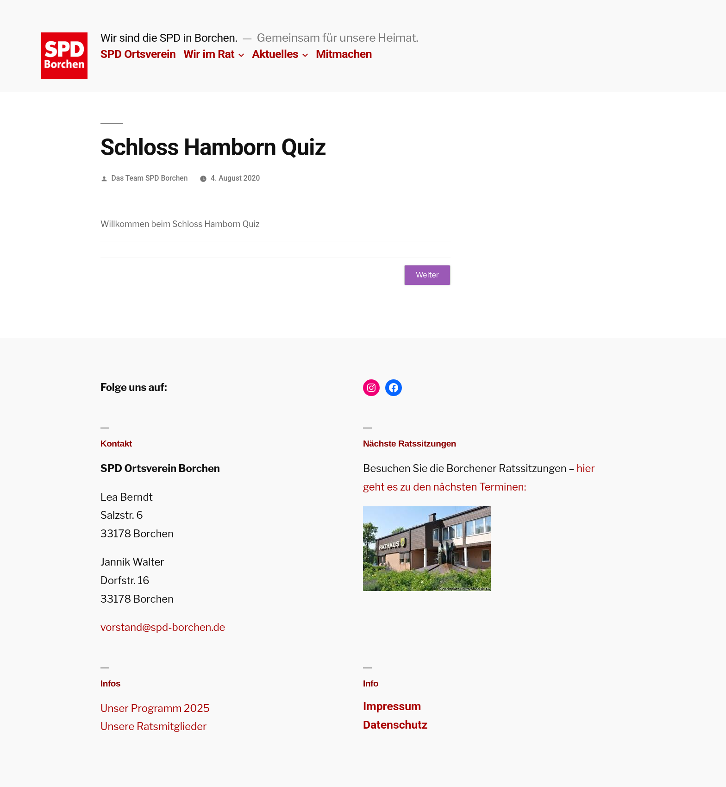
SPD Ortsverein (138, 54)
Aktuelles (275, 54)
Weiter (427, 275)
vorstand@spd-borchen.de (162, 627)
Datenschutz (395, 724)
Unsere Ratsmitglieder (153, 726)
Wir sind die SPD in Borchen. (169, 37)
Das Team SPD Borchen (150, 178)
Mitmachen (344, 54)
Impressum (392, 706)
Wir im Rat (208, 54)
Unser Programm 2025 (155, 708)
